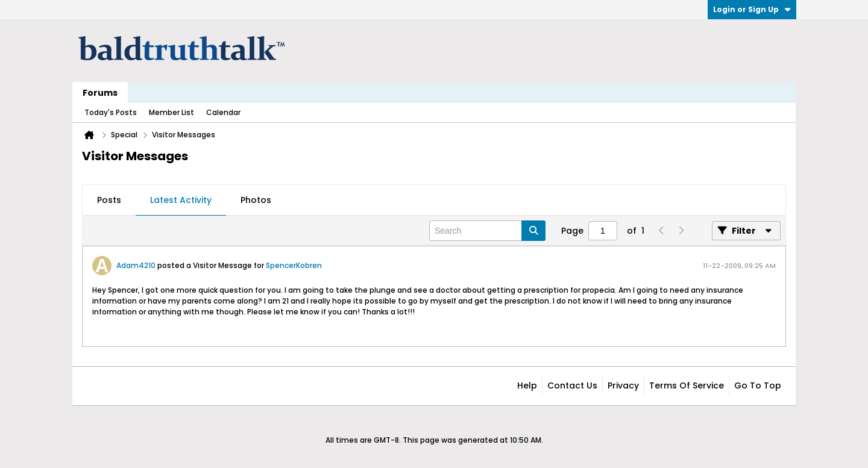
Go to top (757, 385)
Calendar (223, 112)
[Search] (487, 230)
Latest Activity (181, 200)
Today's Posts (110, 112)
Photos (256, 200)
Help (527, 385)
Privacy (623, 385)
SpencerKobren (294, 265)
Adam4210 (136, 265)
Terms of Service (686, 385)
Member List (171, 112)
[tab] (109, 200)
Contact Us (572, 385)
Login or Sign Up (752, 9)
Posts (109, 200)
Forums (100, 93)
